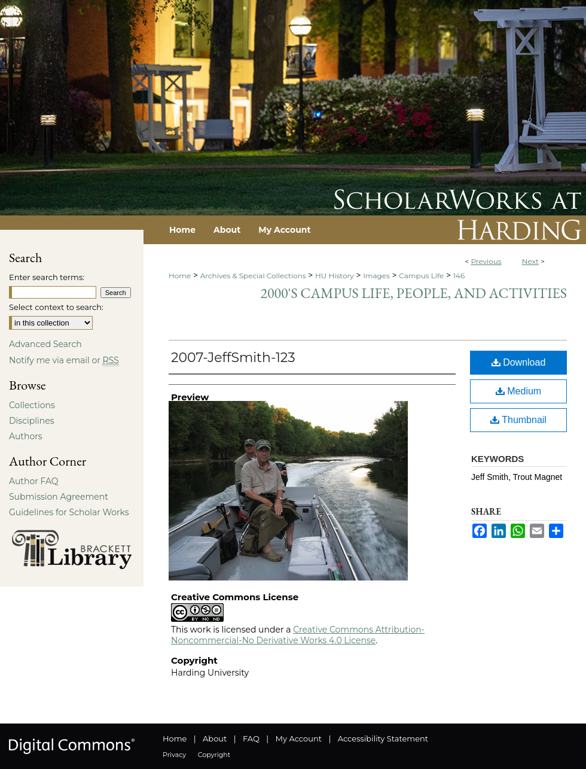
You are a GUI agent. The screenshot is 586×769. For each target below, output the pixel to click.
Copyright (214, 754)
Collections (32, 405)
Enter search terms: (46, 277)
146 (459, 275)
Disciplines (31, 420)
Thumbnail (518, 420)
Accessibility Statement (383, 738)
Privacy (174, 754)
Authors (25, 436)
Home (180, 275)
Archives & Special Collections (253, 275)
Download (519, 362)
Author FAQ (34, 481)
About (215, 738)
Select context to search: (56, 307)
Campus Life (421, 275)
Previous (486, 261)
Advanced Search (45, 344)
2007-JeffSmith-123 (233, 357)
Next (530, 261)
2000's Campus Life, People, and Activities (414, 293)
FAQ (251, 738)
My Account (299, 738)
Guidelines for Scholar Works (69, 512)
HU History (334, 275)
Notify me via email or (64, 360)
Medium (518, 391)
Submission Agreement (58, 496)
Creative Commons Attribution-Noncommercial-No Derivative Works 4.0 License (298, 635)
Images (376, 275)
